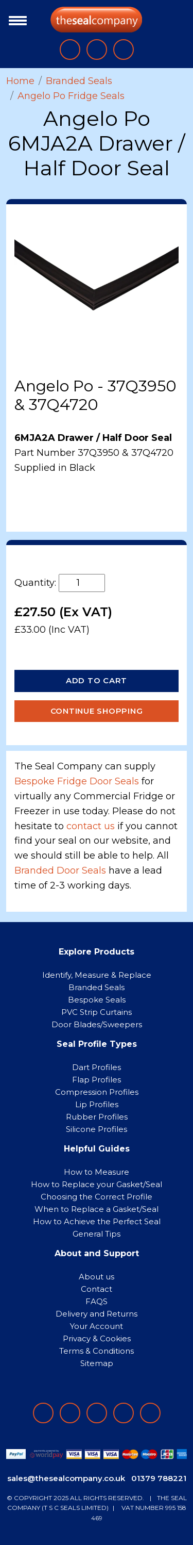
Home (20, 81)
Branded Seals (79, 81)
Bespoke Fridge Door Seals (76, 781)
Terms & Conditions (96, 1351)
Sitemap (96, 1363)
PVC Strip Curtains (96, 1012)
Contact (96, 1289)
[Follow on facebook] (43, 1413)
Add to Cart (96, 680)
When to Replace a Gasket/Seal (96, 1209)
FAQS (96, 1301)
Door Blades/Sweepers (96, 1024)
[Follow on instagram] (96, 1413)
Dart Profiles (96, 1067)
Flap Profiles (96, 1079)
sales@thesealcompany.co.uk (66, 1478)
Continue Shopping (96, 711)
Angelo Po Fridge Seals (71, 96)
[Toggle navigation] (15, 19)
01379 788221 (158, 1478)
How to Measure (96, 1172)
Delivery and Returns (96, 1314)
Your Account (96, 1326)
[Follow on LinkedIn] (70, 1413)
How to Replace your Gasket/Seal (96, 1184)
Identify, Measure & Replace (96, 975)
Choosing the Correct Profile (96, 1197)
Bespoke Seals (97, 1000)
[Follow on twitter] (123, 1413)
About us (96, 1276)
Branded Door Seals (60, 870)
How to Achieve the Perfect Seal (97, 1221)
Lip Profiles (96, 1104)
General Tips (96, 1234)
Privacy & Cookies (97, 1338)
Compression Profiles (96, 1092)
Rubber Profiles (97, 1117)
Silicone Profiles (96, 1129)
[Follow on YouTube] (150, 1413)
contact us (90, 826)
